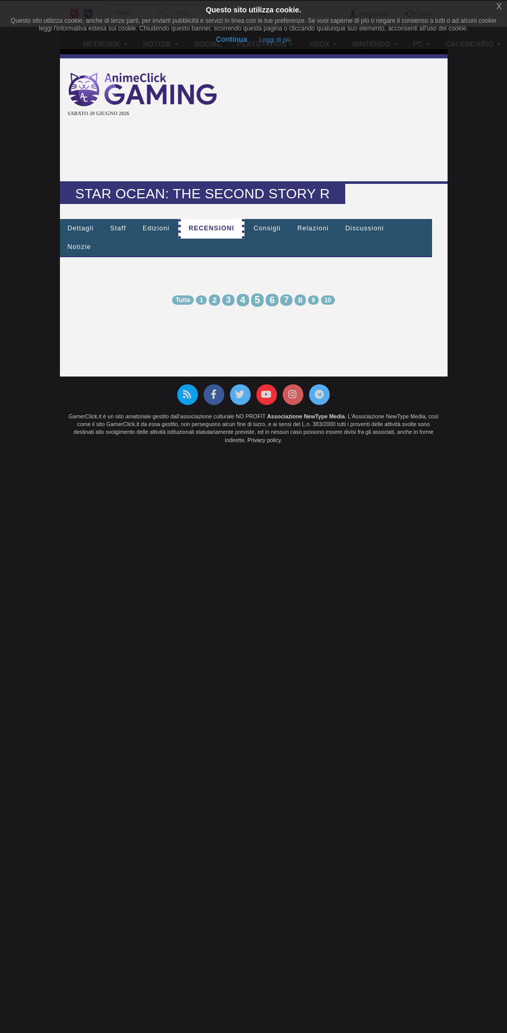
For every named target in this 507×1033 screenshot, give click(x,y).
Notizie (79, 247)
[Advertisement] (256, 150)
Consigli (267, 228)
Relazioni (313, 228)
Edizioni (156, 228)
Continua (232, 39)
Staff (118, 228)
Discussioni (364, 228)
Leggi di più (275, 39)
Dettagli (81, 228)
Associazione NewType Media (306, 416)
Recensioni (211, 228)
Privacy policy (264, 440)
